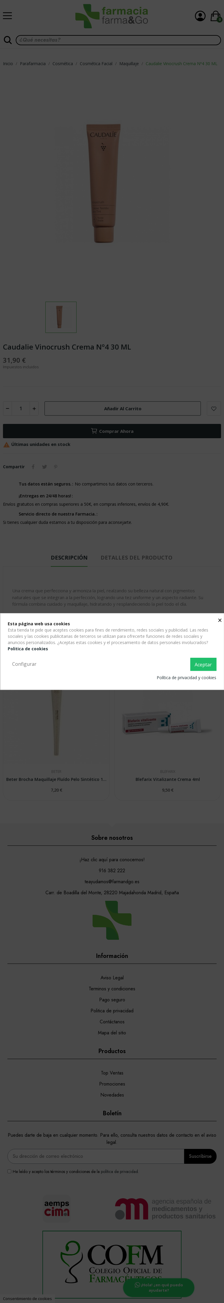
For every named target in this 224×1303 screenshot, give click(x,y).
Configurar (24, 664)
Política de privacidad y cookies (186, 677)
